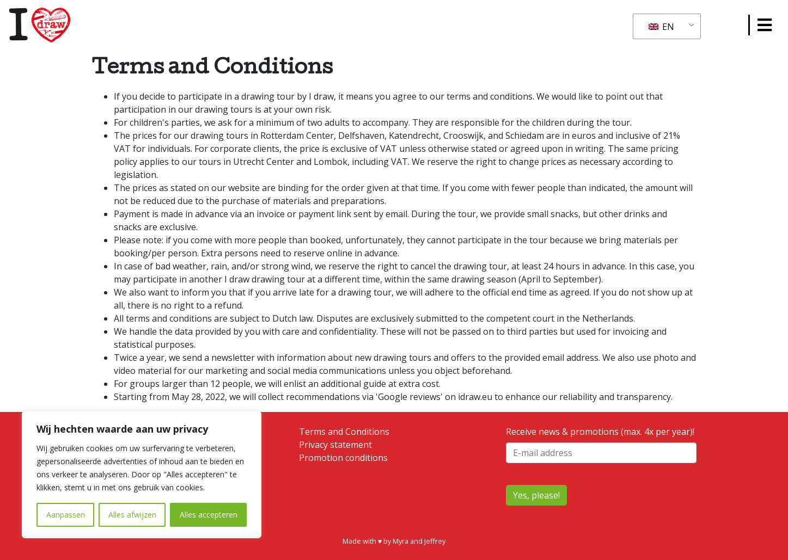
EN (661, 27)
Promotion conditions (343, 458)
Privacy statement (335, 445)
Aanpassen (65, 514)
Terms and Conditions (344, 432)
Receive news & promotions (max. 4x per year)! (601, 444)
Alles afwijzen (132, 514)
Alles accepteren (208, 514)
